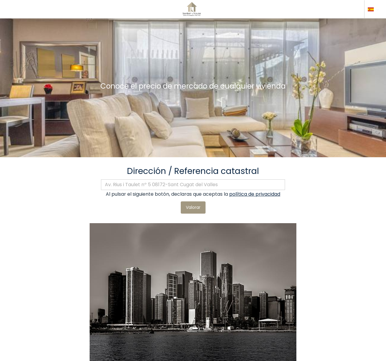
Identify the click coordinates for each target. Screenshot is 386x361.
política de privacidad (254, 194)
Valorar (193, 207)
